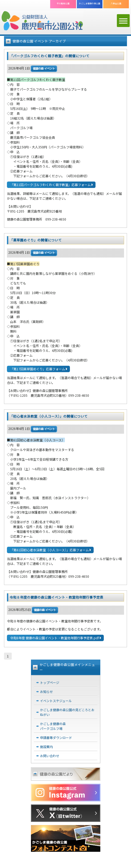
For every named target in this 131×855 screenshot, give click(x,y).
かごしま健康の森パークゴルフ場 (53, 726)
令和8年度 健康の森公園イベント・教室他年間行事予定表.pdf (54, 638)
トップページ (49, 682)
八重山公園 (116, 3)
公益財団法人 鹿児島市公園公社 (42, 21)
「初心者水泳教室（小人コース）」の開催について (49, 416)
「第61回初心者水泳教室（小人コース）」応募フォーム (49, 550)
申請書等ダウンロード (56, 737)
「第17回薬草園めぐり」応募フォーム (37, 369)
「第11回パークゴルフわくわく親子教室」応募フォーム (50, 184)
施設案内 (46, 746)
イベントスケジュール (56, 700)
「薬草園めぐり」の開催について (36, 239)
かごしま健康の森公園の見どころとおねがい (67, 712)
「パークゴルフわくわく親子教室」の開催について (49, 55)
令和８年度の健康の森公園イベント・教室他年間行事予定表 (56, 597)
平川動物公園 (63, 3)
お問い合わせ (49, 755)
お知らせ (46, 691)
